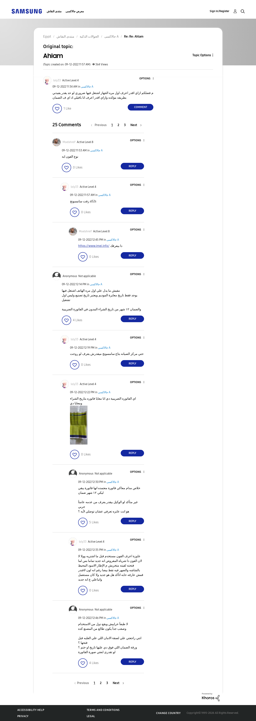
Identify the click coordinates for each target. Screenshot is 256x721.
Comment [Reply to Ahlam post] (140, 107)
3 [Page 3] (125, 125)
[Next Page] (136, 125)
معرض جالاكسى (75, 11)
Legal (91, 716)
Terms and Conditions (103, 710)
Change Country (168, 713)
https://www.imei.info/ (93, 246)
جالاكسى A (87, 86)
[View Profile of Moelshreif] (69, 142)
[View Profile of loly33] (57, 80)
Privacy (23, 716)
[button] (147, 79)
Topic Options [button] (201, 55)
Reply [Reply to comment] (132, 166)
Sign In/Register (219, 11)
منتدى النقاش (54, 11)
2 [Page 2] (118, 125)
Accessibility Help (30, 710)
